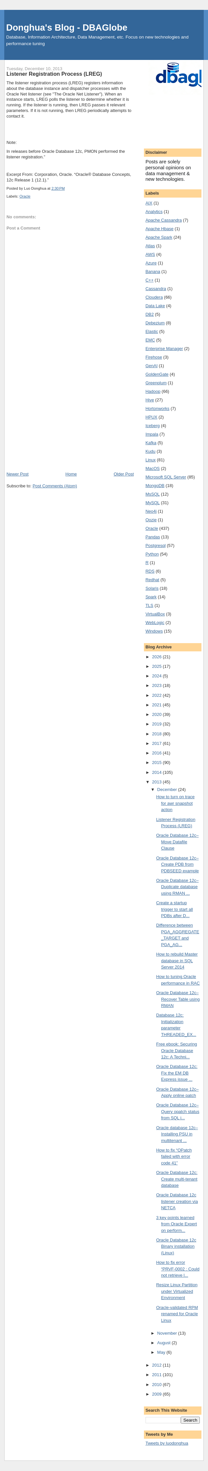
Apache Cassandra (164, 220)
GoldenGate (157, 374)
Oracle (24, 196)
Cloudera (154, 297)
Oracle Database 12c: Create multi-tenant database (176, 1179)
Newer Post (18, 474)
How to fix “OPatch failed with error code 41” (174, 1156)
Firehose (154, 357)
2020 (157, 714)
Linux (151, 459)
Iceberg (153, 425)
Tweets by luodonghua (167, 1443)
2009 (157, 1394)
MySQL (153, 502)
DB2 (150, 314)
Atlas (150, 245)
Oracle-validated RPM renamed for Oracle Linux (177, 1314)
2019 (157, 724)
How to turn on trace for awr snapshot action (175, 803)
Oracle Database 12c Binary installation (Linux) (176, 1246)
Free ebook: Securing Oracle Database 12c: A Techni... (176, 1050)
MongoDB (155, 485)
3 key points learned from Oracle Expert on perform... (176, 1224)
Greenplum (156, 382)
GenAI (152, 365)
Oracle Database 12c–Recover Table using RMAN (178, 999)
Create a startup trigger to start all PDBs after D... (174, 909)
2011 (157, 1374)
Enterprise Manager (164, 348)
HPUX (151, 417)
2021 (157, 704)
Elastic (152, 331)
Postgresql (156, 545)
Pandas (153, 536)
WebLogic (155, 622)
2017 (157, 743)
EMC (150, 340)
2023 (157, 685)
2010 (157, 1384)
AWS (150, 254)
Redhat (152, 579)
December (167, 789)
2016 (157, 752)
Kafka (151, 442)
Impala (152, 434)
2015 (157, 762)
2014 (157, 772)
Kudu (150, 451)
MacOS (153, 468)
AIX (149, 203)
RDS (150, 571)
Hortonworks (158, 408)
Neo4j (151, 511)
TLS (149, 605)
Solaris (152, 588)
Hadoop (153, 391)
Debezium (155, 322)
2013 (157, 781)
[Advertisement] (70, 421)
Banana (153, 271)
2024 (157, 675)
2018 (157, 733)
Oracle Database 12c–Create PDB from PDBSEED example (177, 864)
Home (71, 474)
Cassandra (156, 288)
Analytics (154, 211)
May (161, 1352)
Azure (151, 262)
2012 (157, 1365)
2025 (157, 666)
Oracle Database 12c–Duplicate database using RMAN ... (177, 887)
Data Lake (155, 305)
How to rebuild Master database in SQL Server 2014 (176, 960)
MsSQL (153, 494)
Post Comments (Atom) (55, 485)
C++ (150, 280)
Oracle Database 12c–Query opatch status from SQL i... (177, 1111)
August (164, 1342)
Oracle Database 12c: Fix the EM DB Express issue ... (176, 1073)
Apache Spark (159, 237)
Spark (151, 596)
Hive (150, 399)
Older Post (124, 474)
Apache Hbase (159, 228)
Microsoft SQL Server (166, 477)
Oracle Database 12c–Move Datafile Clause (177, 842)
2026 (157, 656)
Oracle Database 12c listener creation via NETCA (177, 1201)
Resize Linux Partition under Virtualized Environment (176, 1291)
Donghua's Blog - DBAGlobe (66, 27)
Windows (154, 631)
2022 (157, 695)
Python (152, 554)
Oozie (151, 519)
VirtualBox (155, 614)
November (167, 1333)
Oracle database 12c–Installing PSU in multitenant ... (177, 1134)
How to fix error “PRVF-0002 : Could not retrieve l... (177, 1269)
